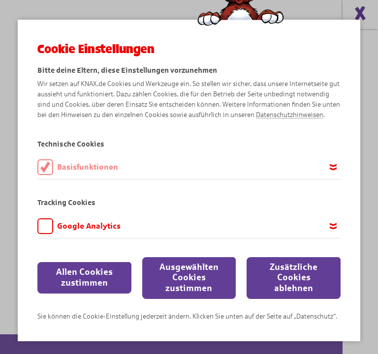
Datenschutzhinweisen (289, 114)
